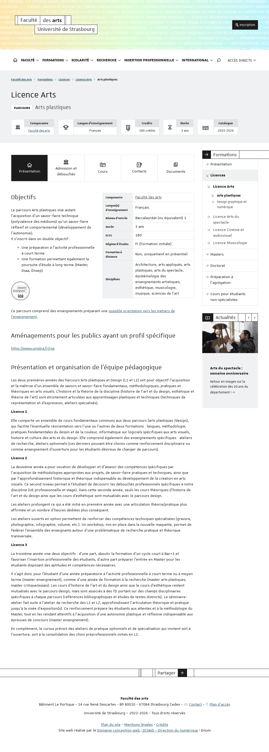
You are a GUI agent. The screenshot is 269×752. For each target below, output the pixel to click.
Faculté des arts (21, 79)
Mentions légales (138, 724)
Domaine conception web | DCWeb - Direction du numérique (147, 730)
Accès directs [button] (242, 60)
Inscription (245, 25)
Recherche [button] (109, 60)
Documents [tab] (176, 167)
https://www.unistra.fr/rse (33, 348)
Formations (45, 79)
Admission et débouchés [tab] (66, 167)
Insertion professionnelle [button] (151, 60)
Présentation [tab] (29, 168)
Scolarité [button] (82, 60)
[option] (230, 365)
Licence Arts (84, 79)
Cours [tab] (102, 167)
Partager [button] (166, 673)
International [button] (197, 60)
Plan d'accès (220, 704)
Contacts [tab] (139, 168)
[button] (219, 60)
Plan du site (111, 724)
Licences (64, 79)
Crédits (162, 724)
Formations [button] (55, 60)
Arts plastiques (229, 195)
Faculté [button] (30, 60)
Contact (195, 704)
